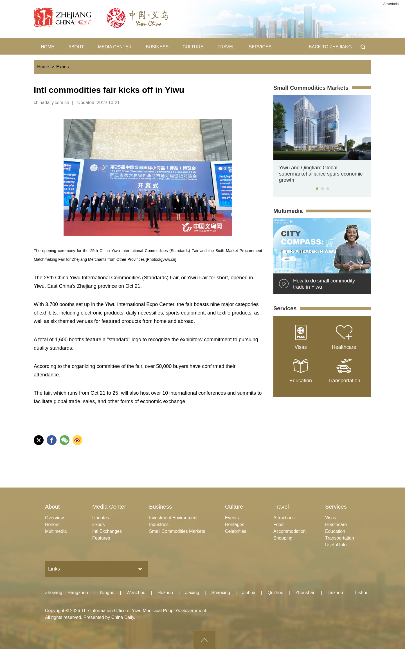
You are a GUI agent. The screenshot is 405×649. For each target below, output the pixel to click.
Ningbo (107, 592)
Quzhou (275, 592)
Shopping (282, 538)
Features (101, 538)
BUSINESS (157, 46)
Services (284, 308)
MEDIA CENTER (115, 46)
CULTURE (193, 46)
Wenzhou (136, 592)
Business (160, 507)
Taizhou (335, 592)
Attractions (284, 517)
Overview (54, 517)
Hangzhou (78, 592)
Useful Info (335, 544)
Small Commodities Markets (310, 88)
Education (335, 531)
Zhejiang (53, 592)
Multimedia (288, 211)
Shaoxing (220, 592)
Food (278, 524)
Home (43, 66)
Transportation (339, 538)
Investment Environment (173, 517)
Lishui (361, 592)
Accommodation (289, 531)
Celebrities (235, 531)
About (52, 507)
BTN (363, 46)
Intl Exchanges (107, 531)
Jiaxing (192, 592)
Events (232, 517)
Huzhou (165, 592)
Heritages (234, 524)
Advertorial (391, 4)
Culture (234, 507)
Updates (100, 517)
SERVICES (260, 46)
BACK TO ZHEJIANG (330, 46)
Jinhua (248, 592)
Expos (98, 524)
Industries (158, 524)
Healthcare (336, 524)
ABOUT (76, 46)
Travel (281, 507)
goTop (204, 640)
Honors (52, 524)
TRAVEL (226, 46)
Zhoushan (305, 592)
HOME (47, 46)
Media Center (109, 507)
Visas (330, 517)
